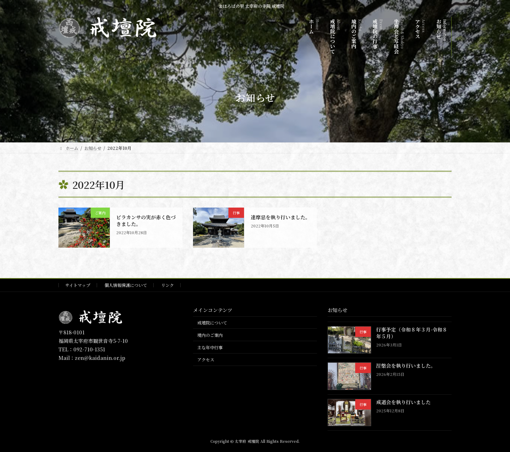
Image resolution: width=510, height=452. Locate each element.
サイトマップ (77, 285)
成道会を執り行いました (403, 401)
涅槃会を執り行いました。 (406, 365)
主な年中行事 (210, 347)
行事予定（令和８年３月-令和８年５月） (411, 333)
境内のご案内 (210, 335)
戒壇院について (212, 323)
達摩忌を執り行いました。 (280, 217)
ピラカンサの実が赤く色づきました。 (146, 221)
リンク (167, 285)
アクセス (205, 359)
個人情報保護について (125, 285)
